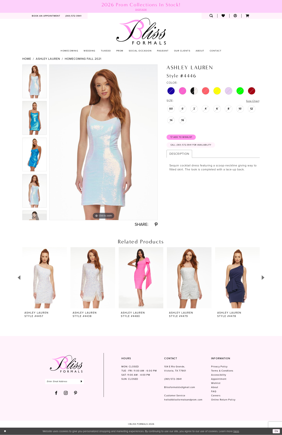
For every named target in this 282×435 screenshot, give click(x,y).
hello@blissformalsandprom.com (183, 400)
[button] (235, 16)
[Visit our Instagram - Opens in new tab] (66, 393)
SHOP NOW (141, 9)
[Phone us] (73, 16)
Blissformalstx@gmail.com (179, 387)
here (236, 431)
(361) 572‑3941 (172, 379)
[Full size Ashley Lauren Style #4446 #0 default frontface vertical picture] (103, 142)
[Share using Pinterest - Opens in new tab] (156, 225)
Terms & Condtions (222, 371)
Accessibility (218, 375)
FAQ (213, 391)
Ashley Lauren (48, 59)
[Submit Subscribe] (85, 382)
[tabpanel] (34, 83)
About (214, 387)
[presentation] (44, 278)
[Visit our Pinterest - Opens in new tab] (75, 393)
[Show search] (211, 16)
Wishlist (215, 383)
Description (179, 155)
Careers (215, 395)
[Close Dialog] (5, 431)
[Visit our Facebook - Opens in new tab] (56, 393)
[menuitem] (46, 16)
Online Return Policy (223, 400)
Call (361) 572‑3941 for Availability (193, 146)
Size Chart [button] (252, 101)
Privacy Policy (219, 366)
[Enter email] (66, 382)
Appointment (218, 379)
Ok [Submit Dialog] (276, 431)
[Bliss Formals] (141, 31)
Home (26, 59)
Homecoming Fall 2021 (83, 59)
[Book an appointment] (46, 16)
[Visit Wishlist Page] (223, 16)
